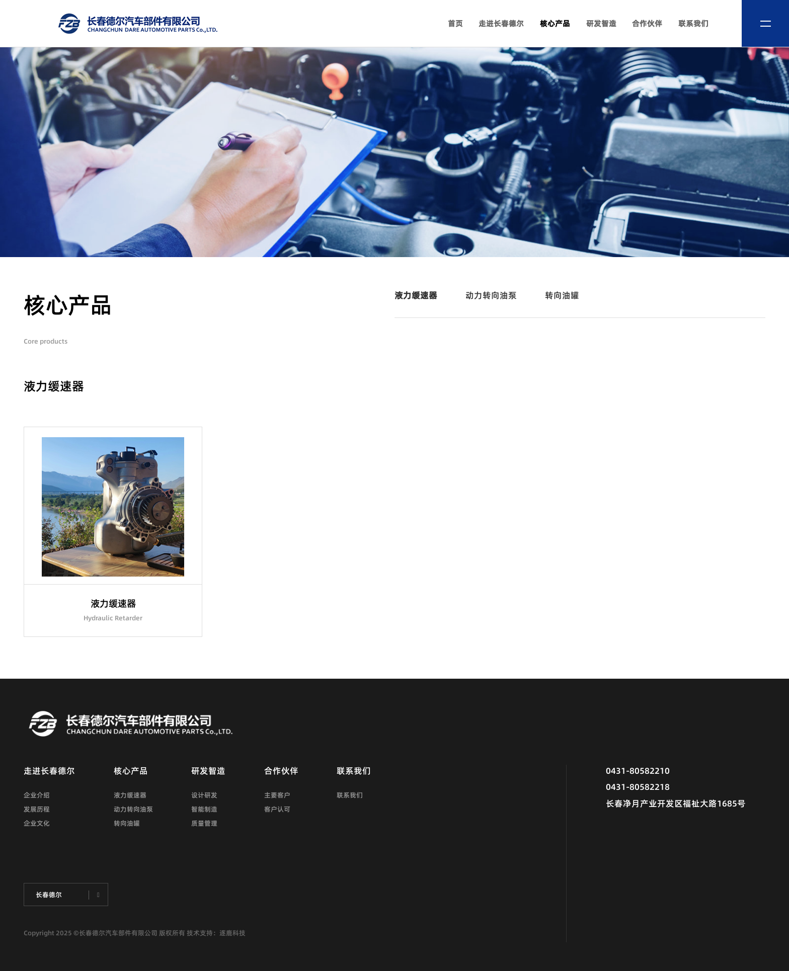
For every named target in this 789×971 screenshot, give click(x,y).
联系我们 (693, 23)
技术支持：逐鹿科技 (216, 932)
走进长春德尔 (501, 23)
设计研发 (204, 794)
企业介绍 (37, 794)
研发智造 (601, 23)
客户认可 (277, 809)
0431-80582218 (638, 786)
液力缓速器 (416, 295)
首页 (455, 23)
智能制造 (204, 809)
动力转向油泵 (491, 295)
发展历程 (37, 809)
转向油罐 (562, 295)
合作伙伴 (647, 23)
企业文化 (37, 823)
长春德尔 (49, 894)
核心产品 (555, 23)
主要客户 (277, 794)
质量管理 (204, 823)
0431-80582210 (638, 770)
